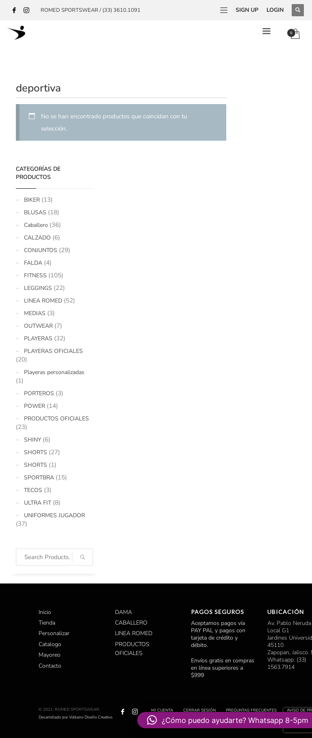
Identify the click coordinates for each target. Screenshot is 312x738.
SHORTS (35, 452)
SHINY (32, 440)
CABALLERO (131, 623)
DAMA (123, 612)
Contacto (50, 666)
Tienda (47, 623)
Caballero (36, 225)
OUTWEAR (38, 326)
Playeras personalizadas (54, 372)
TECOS (33, 490)
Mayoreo (50, 655)
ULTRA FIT (37, 503)
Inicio (45, 612)
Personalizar (54, 633)
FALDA (33, 263)
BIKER (32, 200)
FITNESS (35, 275)
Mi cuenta (162, 710)
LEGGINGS (38, 288)
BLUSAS (35, 212)
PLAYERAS (38, 338)
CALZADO (37, 238)
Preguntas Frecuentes (251, 710)
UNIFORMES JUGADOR (54, 515)
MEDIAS (35, 313)
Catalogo (50, 644)
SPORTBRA (39, 477)
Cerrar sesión (199, 710)
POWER (34, 406)
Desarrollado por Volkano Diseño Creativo (75, 717)
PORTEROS (39, 393)
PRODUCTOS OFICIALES (56, 418)
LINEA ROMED (43, 301)
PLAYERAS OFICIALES (53, 351)
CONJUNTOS (40, 250)
